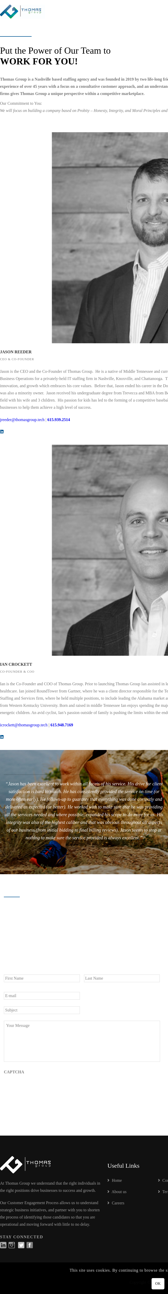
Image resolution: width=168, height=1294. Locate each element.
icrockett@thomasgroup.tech (24, 725)
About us (116, 1192)
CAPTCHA (14, 1075)
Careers (115, 1203)
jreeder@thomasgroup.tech (22, 419)
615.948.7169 (61, 725)
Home (114, 1180)
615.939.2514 (59, 419)
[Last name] (122, 981)
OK (158, 1284)
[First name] (42, 981)
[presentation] (43, 1091)
